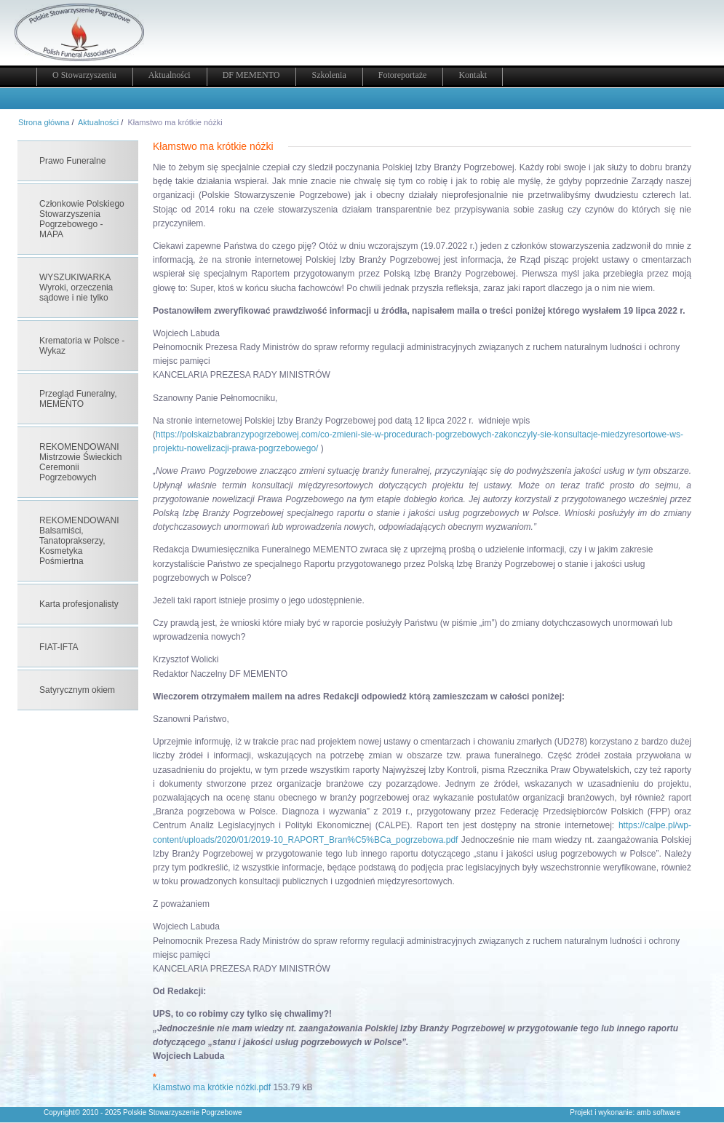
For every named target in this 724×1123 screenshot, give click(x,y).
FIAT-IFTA (59, 647)
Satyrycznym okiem (77, 690)
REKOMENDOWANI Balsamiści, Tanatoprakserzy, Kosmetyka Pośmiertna (79, 540)
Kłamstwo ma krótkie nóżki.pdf (212, 1087)
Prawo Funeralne (72, 161)
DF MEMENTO (251, 75)
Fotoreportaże (402, 75)
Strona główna (43, 122)
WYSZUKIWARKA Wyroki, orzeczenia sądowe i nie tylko (76, 287)
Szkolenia (328, 75)
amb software (658, 1112)
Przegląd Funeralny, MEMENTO (78, 399)
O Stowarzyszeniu (84, 75)
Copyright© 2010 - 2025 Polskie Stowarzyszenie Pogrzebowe (143, 1112)
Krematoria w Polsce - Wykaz (81, 346)
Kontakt (472, 75)
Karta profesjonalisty (79, 604)
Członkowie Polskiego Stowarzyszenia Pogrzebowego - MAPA (81, 219)
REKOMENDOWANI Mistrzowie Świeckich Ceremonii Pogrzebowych (80, 462)
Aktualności (169, 75)
